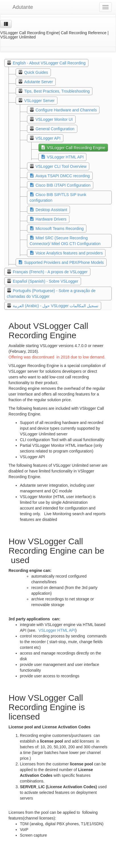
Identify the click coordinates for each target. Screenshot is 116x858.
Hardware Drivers (51, 219)
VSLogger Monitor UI (54, 119)
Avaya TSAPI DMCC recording (63, 176)
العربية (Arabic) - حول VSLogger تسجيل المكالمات (55, 305)
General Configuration (55, 129)
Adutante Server (38, 82)
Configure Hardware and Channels (66, 110)
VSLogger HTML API (65, 157)
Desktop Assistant (51, 209)
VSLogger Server (39, 100)
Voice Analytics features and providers (69, 253)
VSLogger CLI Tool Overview (61, 166)
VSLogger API (48, 138)
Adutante (18, 7)
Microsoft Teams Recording (60, 228)
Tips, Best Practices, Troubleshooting (57, 91)
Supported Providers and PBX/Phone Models (64, 262)
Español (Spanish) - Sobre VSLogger (45, 281)
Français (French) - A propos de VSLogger (50, 272)
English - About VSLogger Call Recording (49, 63)
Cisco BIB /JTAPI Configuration (63, 185)
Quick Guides (36, 72)
